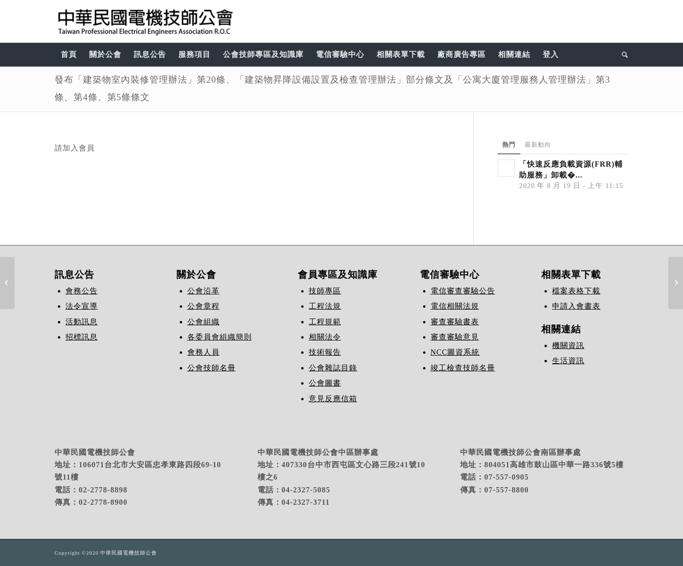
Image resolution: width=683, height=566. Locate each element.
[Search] (622, 54)
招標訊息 (81, 337)
